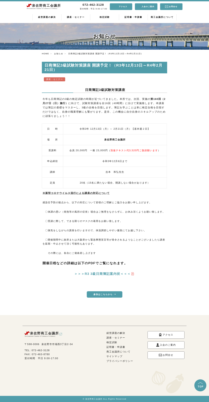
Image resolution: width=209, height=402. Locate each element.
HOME (45, 53)
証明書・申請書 (133, 17)
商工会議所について (162, 17)
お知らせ (58, 53)
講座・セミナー (76, 17)
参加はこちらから (103, 294)
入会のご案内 (148, 6)
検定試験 (105, 17)
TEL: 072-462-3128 (37, 350)
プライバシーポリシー (119, 361)
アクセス (123, 6)
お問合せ (173, 6)
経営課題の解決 (47, 17)
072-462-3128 (93, 4)
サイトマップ (114, 356)
